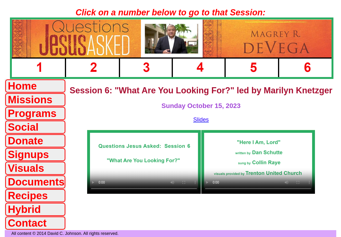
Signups (28, 154)
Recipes (28, 195)
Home (22, 86)
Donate (25, 141)
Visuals (26, 168)
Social (23, 127)
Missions (30, 99)
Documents (36, 182)
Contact (27, 223)
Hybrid (24, 209)
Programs (32, 113)
